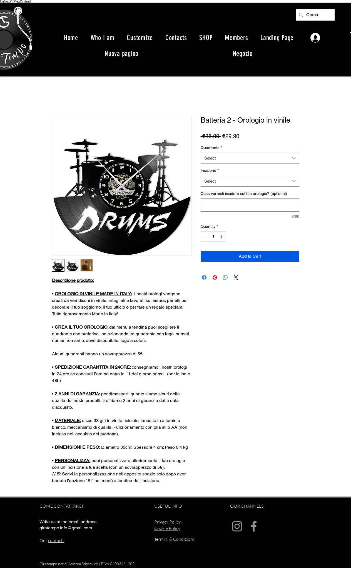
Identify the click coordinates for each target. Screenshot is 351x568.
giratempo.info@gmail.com (65, 527)
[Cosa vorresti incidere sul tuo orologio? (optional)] (250, 205)
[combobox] (250, 158)
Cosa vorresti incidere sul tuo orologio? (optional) (244, 193)
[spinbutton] (213, 237)
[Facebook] (254, 526)
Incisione (210, 170)
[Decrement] (204, 237)
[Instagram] (237, 526)
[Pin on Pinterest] (214, 277)
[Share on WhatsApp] (225, 277)
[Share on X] (236, 277)
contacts (56, 540)
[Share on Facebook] (204, 277)
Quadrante (211, 147)
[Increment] (221, 237)
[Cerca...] (314, 15)
